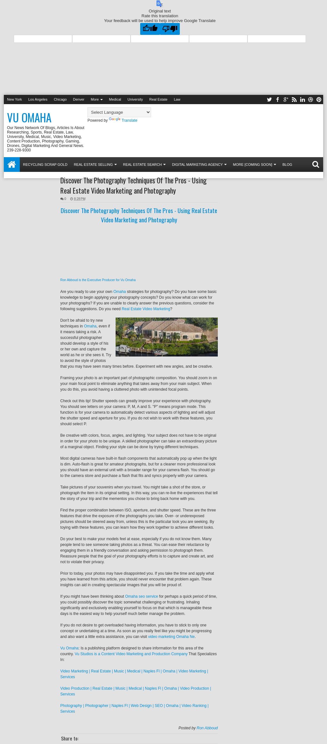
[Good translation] (150, 29)
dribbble (311, 99)
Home (12, 164)
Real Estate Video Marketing (146, 309)
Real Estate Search (142, 164)
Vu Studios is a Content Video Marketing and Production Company (131, 654)
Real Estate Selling (93, 164)
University (135, 99)
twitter (269, 99)
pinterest (319, 99)
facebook (277, 99)
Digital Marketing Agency (197, 164)
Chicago (60, 99)
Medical (115, 99)
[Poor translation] (170, 29)
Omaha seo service (141, 596)
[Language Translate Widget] (119, 112)
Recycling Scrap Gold (45, 164)
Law (177, 99)
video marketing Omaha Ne (171, 636)
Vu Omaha (29, 117)
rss (294, 99)
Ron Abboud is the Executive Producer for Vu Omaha (98, 280)
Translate (123, 120)
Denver (78, 99)
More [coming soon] (252, 164)
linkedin (302, 99)
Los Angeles (37, 99)
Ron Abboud (207, 728)
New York (14, 99)
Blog (287, 164)
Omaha (119, 291)
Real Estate (158, 99)
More (95, 99)
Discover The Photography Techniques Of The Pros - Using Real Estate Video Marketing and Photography (133, 185)
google (286, 99)
